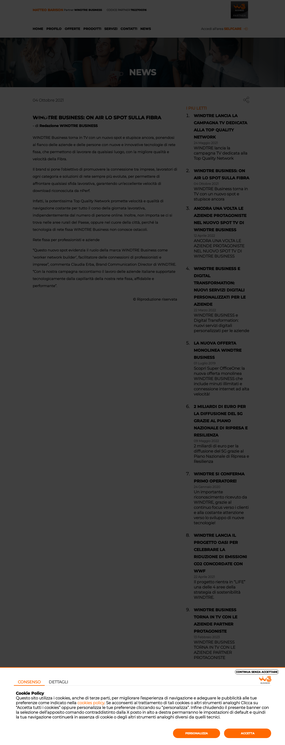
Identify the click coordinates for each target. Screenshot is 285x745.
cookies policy (90, 702)
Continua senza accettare (257, 671)
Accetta (248, 733)
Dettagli (58, 682)
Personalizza (196, 733)
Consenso (29, 682)
